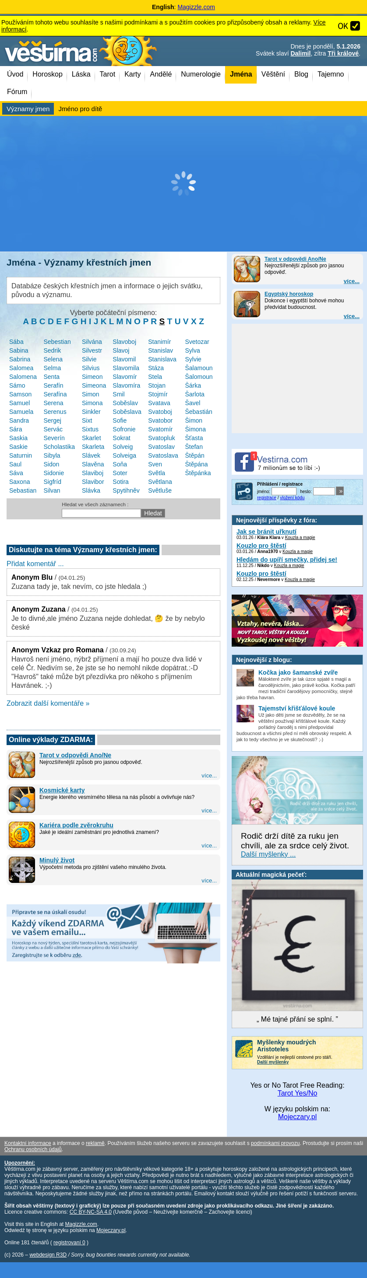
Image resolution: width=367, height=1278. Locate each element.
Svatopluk (161, 437)
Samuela (21, 411)
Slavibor (93, 481)
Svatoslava (163, 455)
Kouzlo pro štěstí (261, 545)
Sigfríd (52, 481)
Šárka (193, 385)
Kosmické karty (62, 790)
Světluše (160, 490)
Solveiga (124, 455)
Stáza (156, 367)
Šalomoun (198, 376)
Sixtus (90, 429)
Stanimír (159, 341)
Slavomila (126, 367)
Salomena (23, 376)
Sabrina (19, 359)
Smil (118, 394)
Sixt (87, 420)
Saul (15, 464)
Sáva (16, 472)
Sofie (120, 420)
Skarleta (93, 446)
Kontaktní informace (27, 1143)
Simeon (92, 376)
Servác (53, 429)
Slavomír (125, 376)
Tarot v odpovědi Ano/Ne (295, 259)
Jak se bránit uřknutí (266, 531)
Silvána (92, 341)
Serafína (55, 394)
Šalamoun (198, 367)
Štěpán (194, 455)
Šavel (192, 402)
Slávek (91, 455)
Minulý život (56, 860)
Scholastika (59, 446)
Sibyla (52, 455)
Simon (90, 394)
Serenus (55, 411)
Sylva (192, 350)
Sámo (17, 385)
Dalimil (300, 53)
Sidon (52, 464)
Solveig (123, 446)
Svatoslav (161, 446)
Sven (155, 464)
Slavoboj (124, 341)
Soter (120, 472)
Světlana (160, 481)
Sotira (121, 481)
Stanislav (160, 350)
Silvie (89, 359)
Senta (52, 376)
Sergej (52, 420)
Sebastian (22, 490)
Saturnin (20, 455)
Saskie (18, 446)
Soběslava (127, 411)
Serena (54, 402)
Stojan (157, 385)
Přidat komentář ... (35, 563)
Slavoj (121, 350)
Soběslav (125, 402)
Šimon (193, 420)
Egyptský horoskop (289, 294)
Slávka (91, 490)
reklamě (95, 1143)
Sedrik (52, 350)
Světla (156, 472)
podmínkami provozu (275, 1143)
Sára (15, 429)
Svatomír (160, 429)
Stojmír (157, 394)
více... (352, 281)
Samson (20, 394)
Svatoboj (160, 411)
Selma (52, 367)
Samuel (19, 402)
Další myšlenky (273, 1062)
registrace (266, 497)
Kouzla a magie (300, 537)
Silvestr (92, 350)
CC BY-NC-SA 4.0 (91, 1212)
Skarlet (91, 437)
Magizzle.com (196, 7)
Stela (155, 376)
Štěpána (196, 464)
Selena (53, 359)
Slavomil (124, 359)
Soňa (120, 464)
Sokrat (121, 437)
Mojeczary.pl (297, 1116)
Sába (16, 341)
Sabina (18, 350)
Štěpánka (198, 472)
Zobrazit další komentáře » (48, 703)
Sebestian (57, 341)
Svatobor (160, 420)
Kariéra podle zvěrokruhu (76, 825)
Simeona (94, 385)
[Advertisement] (183, 184)
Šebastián (198, 411)
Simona (92, 402)
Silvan (52, 490)
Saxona (19, 481)
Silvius (90, 367)
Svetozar (197, 341)
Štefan (193, 446)
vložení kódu (292, 497)
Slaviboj (92, 472)
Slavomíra (126, 385)
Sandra (19, 420)
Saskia (18, 437)
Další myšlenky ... (268, 854)
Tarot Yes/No (298, 1093)
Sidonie (54, 472)
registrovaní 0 (69, 1242)
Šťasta (194, 437)
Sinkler (91, 411)
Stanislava (162, 359)
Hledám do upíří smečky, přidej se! (286, 559)
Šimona (195, 429)
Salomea (21, 367)
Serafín (54, 385)
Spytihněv (126, 490)
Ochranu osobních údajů (33, 1149)
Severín (54, 437)
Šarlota (194, 394)
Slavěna (93, 464)
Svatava (159, 402)
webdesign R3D (48, 1255)
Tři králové (343, 53)
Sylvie (193, 359)
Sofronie (124, 429)
